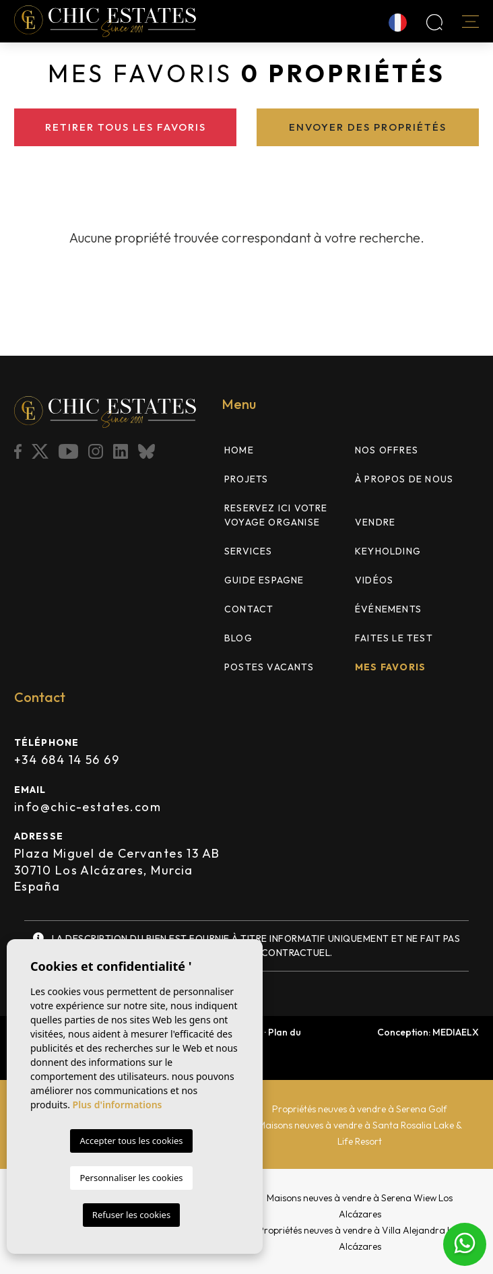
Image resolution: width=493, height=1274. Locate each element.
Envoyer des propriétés (368, 127)
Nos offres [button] (386, 450)
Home (239, 450)
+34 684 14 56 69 (66, 759)
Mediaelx (455, 1032)
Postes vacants (269, 667)
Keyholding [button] (388, 551)
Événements (388, 609)
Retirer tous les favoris (125, 127)
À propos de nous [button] (404, 479)
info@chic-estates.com (87, 807)
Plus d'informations (117, 1104)
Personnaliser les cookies (131, 1178)
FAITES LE (394, 638)
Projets (246, 479)
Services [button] (248, 551)
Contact (248, 609)
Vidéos (374, 580)
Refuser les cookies (131, 1215)
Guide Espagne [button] (264, 580)
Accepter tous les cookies (131, 1141)
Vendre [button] (375, 522)
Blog (238, 638)
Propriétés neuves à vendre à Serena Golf (359, 1109)
